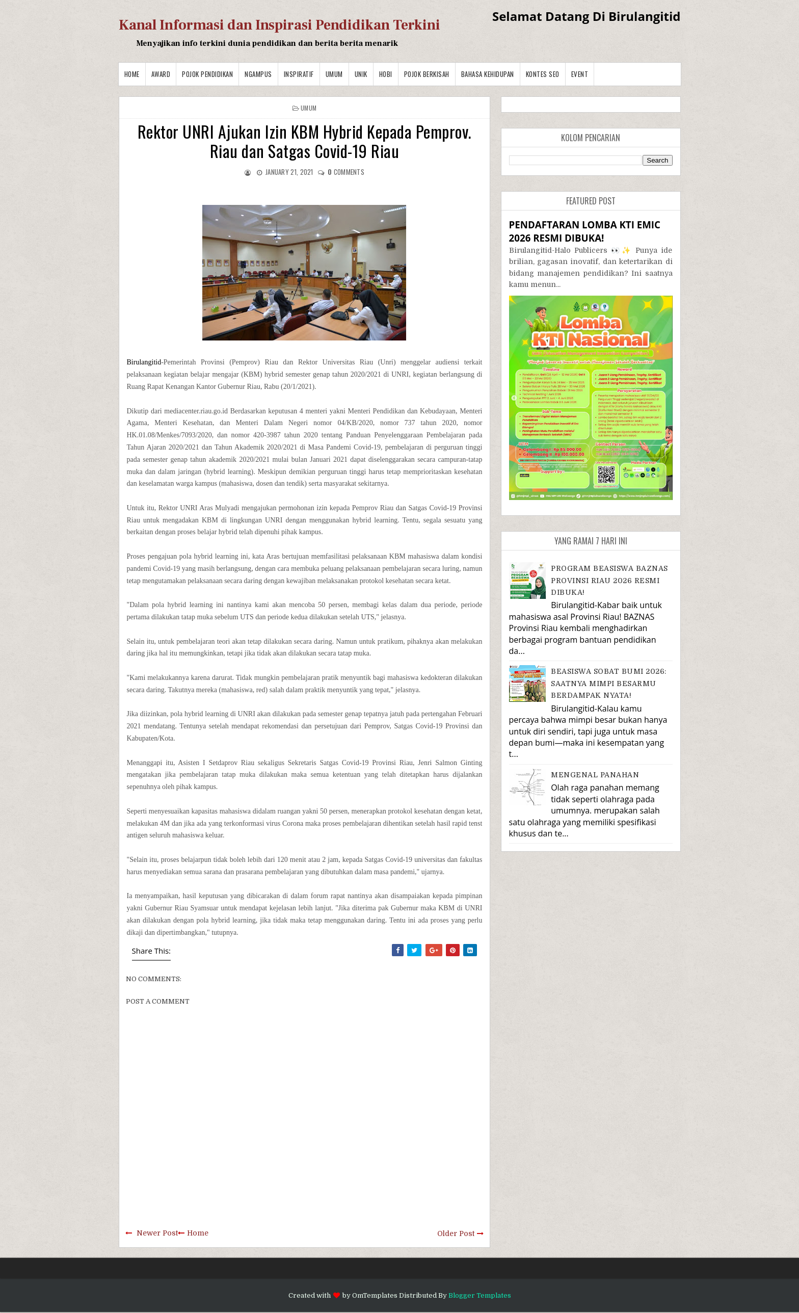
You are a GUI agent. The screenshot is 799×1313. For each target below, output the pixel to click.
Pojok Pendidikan (207, 74)
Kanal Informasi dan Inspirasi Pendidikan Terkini (279, 25)
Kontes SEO (543, 74)
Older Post (455, 1233)
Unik (361, 74)
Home (132, 74)
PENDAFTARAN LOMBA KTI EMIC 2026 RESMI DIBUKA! (584, 231)
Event (580, 74)
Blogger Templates (479, 1295)
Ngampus (258, 74)
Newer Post (157, 1233)
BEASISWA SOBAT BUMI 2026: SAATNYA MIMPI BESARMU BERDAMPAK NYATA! (609, 683)
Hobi (385, 74)
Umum (334, 74)
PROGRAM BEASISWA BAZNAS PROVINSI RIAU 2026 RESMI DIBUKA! (609, 580)
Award (161, 74)
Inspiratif (299, 74)
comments (346, 172)
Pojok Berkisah (426, 74)
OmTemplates (374, 1295)
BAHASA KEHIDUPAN (487, 74)
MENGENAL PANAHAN (595, 775)
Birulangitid (144, 362)
